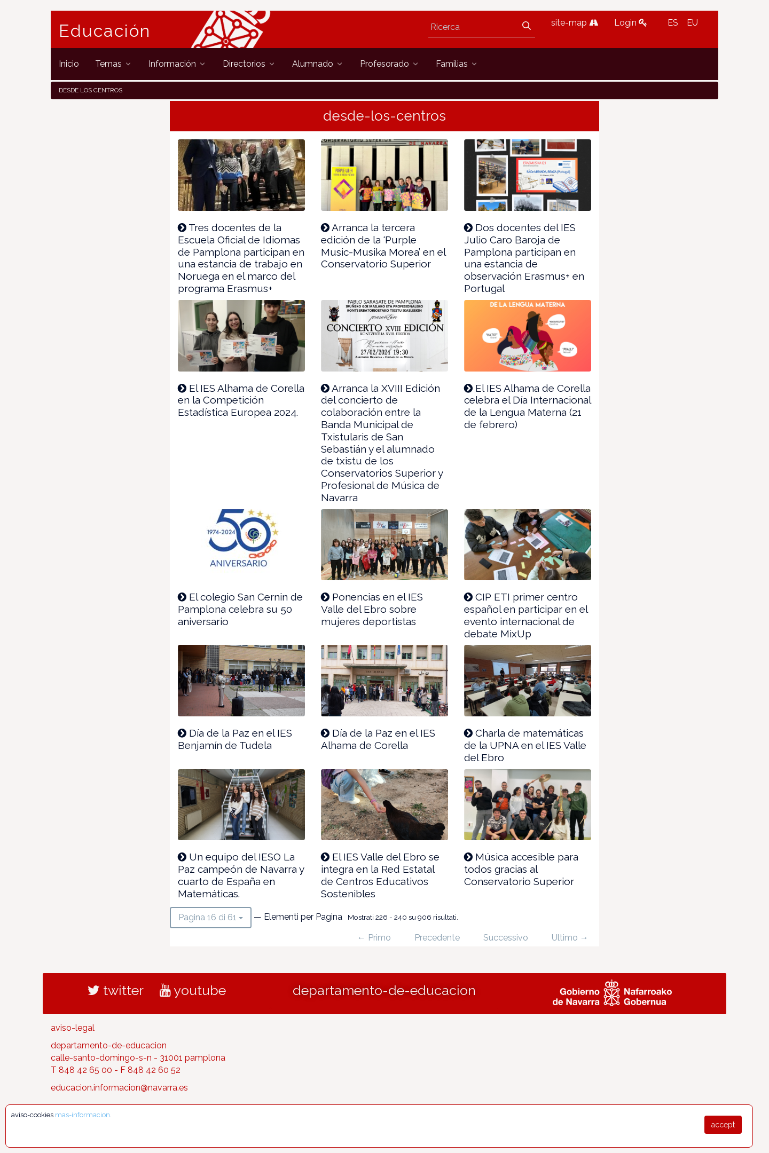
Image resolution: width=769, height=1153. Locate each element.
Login (630, 23)
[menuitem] (69, 64)
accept (723, 1124)
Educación (105, 31)
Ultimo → (570, 938)
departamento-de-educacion (384, 990)
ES (673, 23)
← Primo (374, 938)
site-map (574, 23)
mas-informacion (82, 1115)
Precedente (437, 938)
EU (692, 23)
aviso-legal (73, 1028)
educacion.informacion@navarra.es (119, 1088)
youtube (193, 990)
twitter (116, 990)
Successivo (505, 938)
